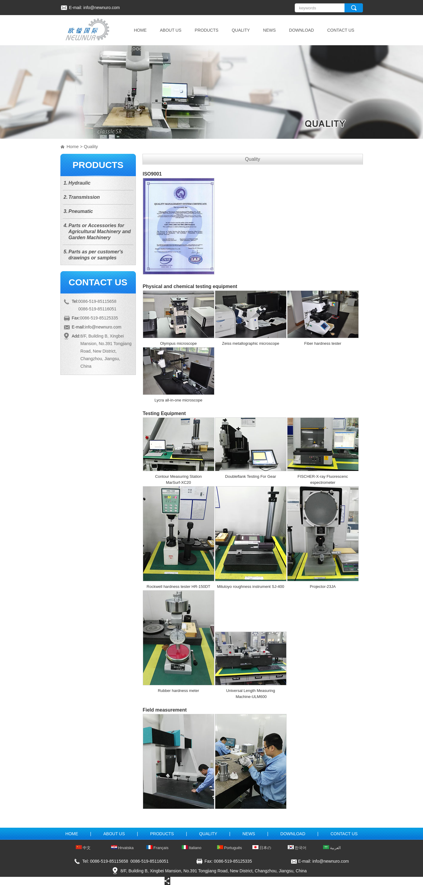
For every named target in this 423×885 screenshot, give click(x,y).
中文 (83, 847)
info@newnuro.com (101, 7)
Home (73, 146)
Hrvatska (122, 847)
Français (157, 847)
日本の (261, 847)
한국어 (297, 847)
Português (229, 847)
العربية (332, 847)
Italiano (192, 847)
